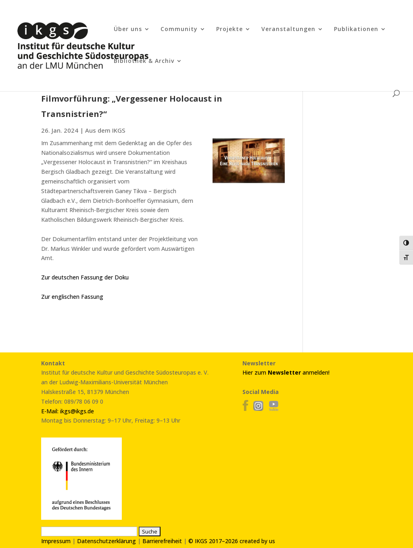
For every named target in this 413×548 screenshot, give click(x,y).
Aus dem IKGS (105, 130)
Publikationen (356, 29)
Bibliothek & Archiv (144, 61)
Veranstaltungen (288, 29)
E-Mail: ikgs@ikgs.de (67, 411)
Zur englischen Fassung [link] (72, 296)
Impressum (56, 541)
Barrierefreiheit (162, 541)
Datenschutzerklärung (106, 541)
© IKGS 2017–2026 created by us (231, 541)
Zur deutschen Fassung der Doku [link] (85, 277)
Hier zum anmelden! (286, 372)
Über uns (128, 29)
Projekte (229, 29)
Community (179, 29)
